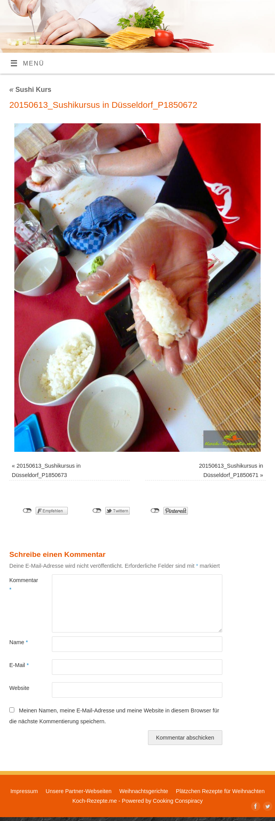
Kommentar (20, 585)
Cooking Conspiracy (178, 801)
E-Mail (19, 665)
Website (19, 688)
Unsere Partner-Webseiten (79, 791)
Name (18, 642)
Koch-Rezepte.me (94, 801)
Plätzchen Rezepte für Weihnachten (220, 791)
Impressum (24, 791)
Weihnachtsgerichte (143, 791)
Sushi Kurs (30, 89)
